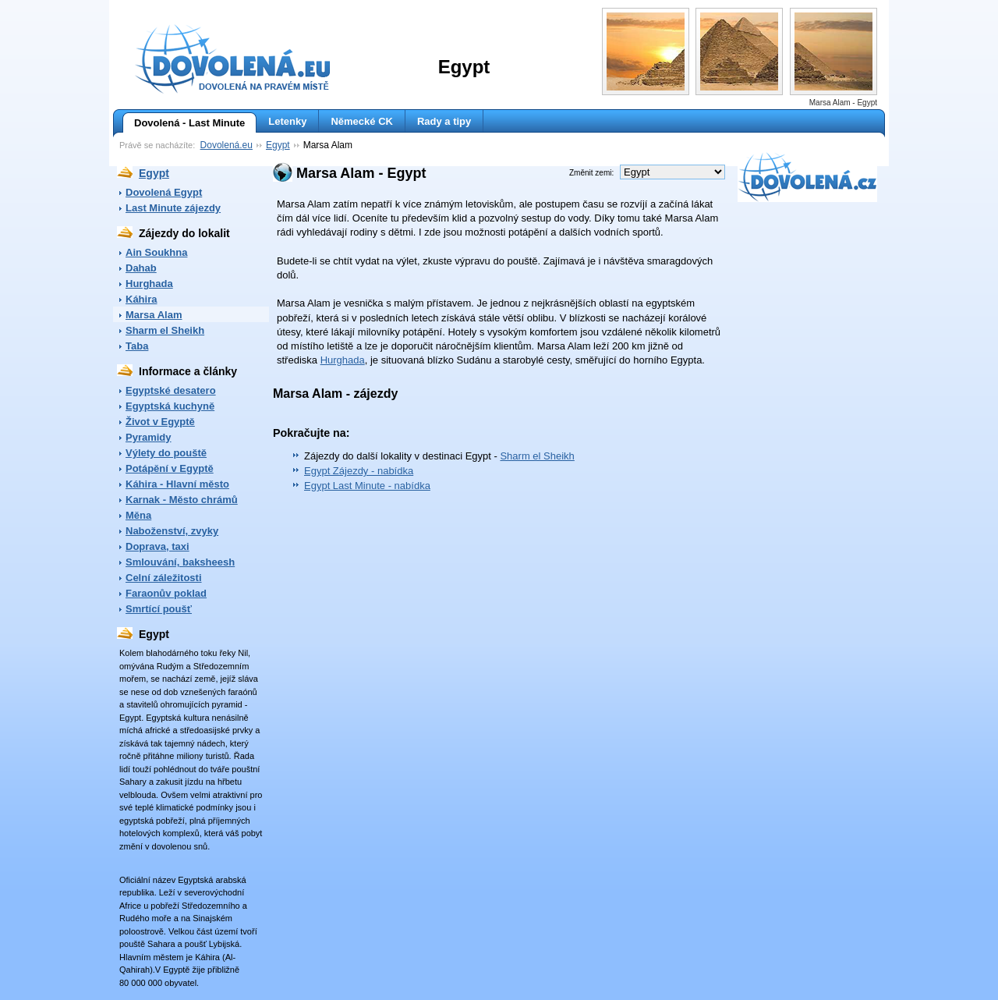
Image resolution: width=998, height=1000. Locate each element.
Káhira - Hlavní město (177, 484)
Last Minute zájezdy (173, 208)
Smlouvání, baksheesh (180, 562)
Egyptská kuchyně (170, 406)
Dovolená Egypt (164, 192)
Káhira (141, 299)
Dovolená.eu (226, 145)
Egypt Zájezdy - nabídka (358, 471)
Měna (138, 515)
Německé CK (362, 121)
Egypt (278, 145)
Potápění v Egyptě (170, 468)
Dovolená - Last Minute (183, 123)
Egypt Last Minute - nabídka (367, 485)
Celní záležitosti (164, 577)
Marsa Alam (154, 315)
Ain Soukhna (156, 252)
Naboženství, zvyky (172, 531)
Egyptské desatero (171, 390)
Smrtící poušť (159, 609)
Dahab (141, 268)
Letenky (287, 121)
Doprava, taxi (157, 546)
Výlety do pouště (166, 453)
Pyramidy (149, 437)
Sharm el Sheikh (165, 330)
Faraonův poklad (166, 593)
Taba (137, 346)
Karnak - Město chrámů (182, 499)
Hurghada (149, 283)
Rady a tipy (444, 121)
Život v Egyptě (160, 421)
